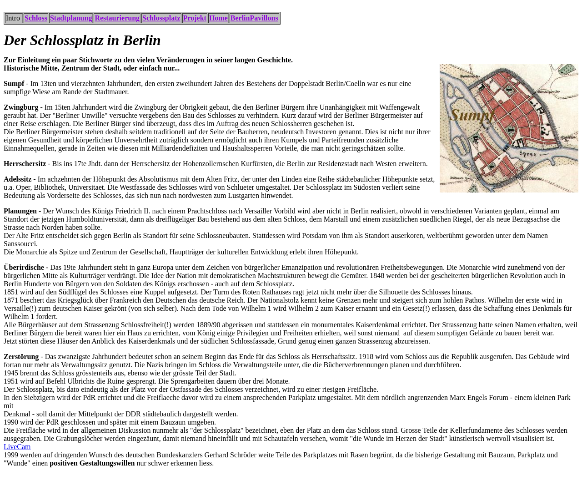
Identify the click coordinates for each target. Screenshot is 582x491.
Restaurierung (117, 18)
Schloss (36, 18)
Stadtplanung (71, 18)
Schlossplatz (161, 18)
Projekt (194, 18)
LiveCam (17, 447)
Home (218, 18)
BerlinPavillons (254, 18)
